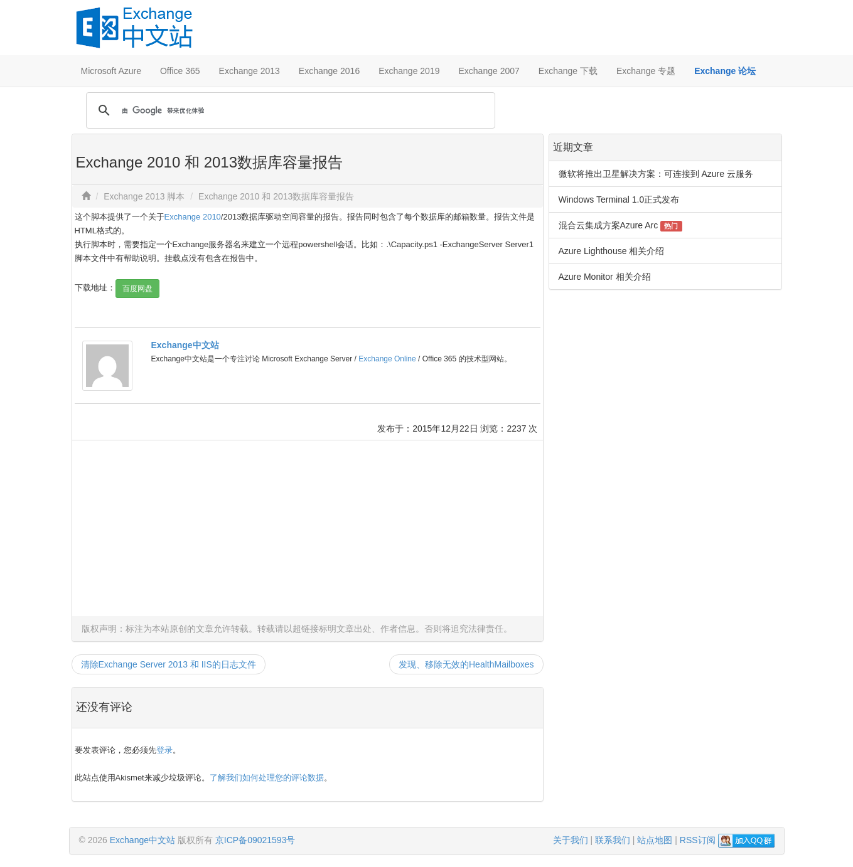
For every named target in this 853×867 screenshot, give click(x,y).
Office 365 (180, 71)
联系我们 (612, 840)
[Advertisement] (307, 528)
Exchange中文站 (185, 345)
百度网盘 (137, 288)
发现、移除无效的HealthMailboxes (466, 664)
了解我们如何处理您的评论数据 (267, 777)
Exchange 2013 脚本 (144, 196)
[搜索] (289, 110)
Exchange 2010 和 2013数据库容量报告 (276, 196)
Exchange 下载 (568, 71)
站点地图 (654, 840)
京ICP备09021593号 (255, 840)
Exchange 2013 (249, 71)
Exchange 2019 (408, 71)
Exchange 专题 (645, 71)
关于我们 (570, 840)
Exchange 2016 (329, 71)
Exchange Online (387, 358)
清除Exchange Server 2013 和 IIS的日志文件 (168, 664)
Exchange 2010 (192, 216)
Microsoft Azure (111, 71)
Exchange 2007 (488, 71)
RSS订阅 (698, 840)
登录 (164, 750)
